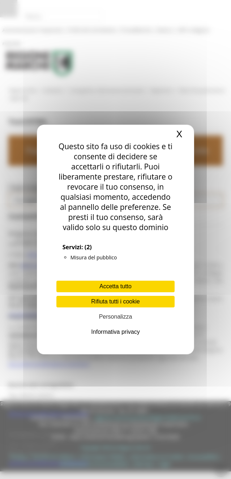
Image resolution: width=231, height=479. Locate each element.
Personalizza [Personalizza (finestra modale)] (115, 317)
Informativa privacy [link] (115, 332)
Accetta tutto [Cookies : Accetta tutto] (115, 286)
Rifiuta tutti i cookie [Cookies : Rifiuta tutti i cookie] (115, 301)
